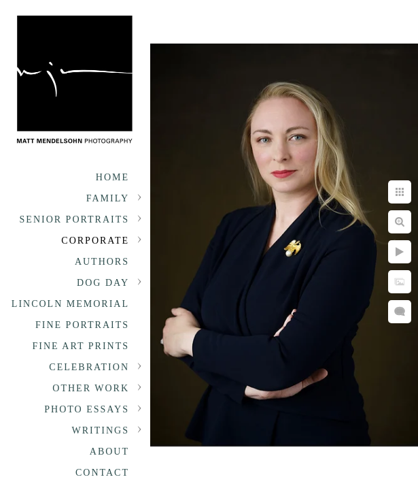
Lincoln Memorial (70, 304)
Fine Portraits (82, 325)
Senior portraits (74, 219)
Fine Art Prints (81, 346)
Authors (102, 262)
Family (107, 198)
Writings (100, 430)
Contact (102, 473)
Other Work (90, 388)
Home (112, 177)
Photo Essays (86, 409)
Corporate (95, 240)
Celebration (89, 367)
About (109, 451)
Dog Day (103, 283)
